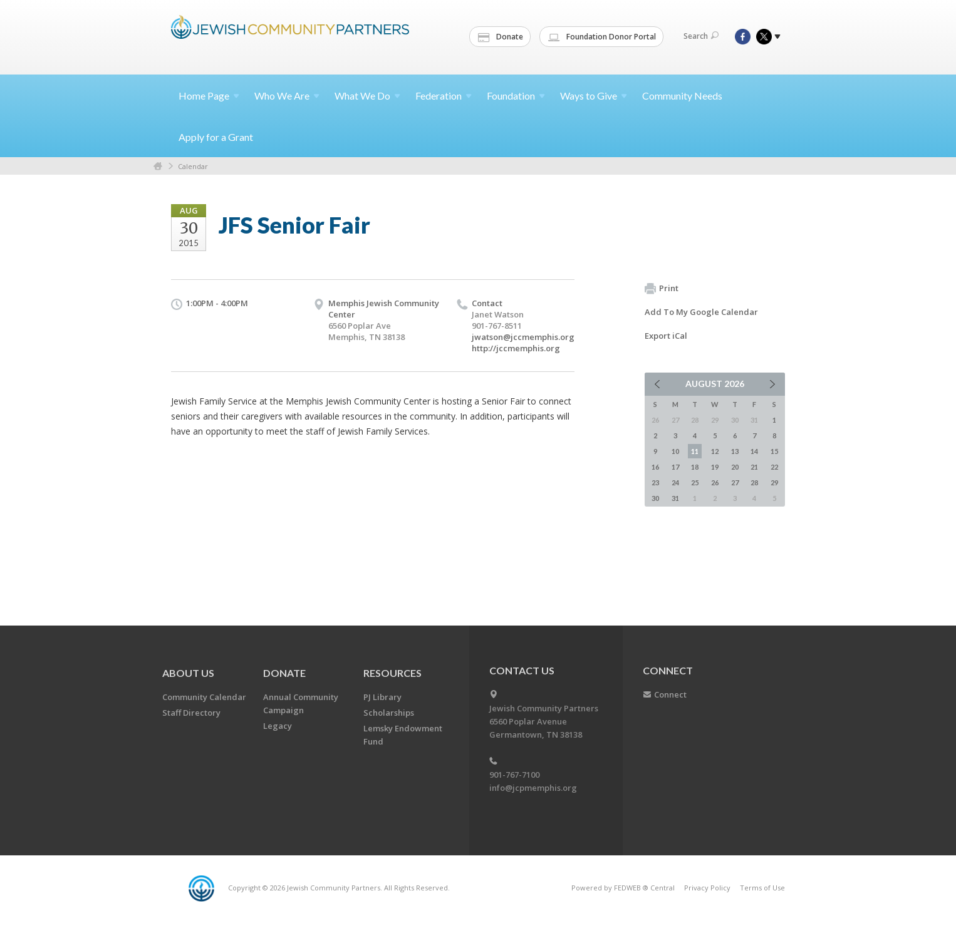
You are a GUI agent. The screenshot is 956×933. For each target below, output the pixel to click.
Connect (670, 694)
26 (715, 482)
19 (715, 467)
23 (655, 482)
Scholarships (388, 712)
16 (655, 467)
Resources (392, 673)
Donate (500, 37)
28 (754, 482)
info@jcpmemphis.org (533, 787)
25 (695, 482)
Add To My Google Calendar (701, 311)
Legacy (277, 725)
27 (735, 482)
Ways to (593, 95)
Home (209, 95)
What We (367, 95)
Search (701, 36)
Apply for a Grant (216, 137)
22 (774, 467)
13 (735, 451)
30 (655, 498)
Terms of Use (762, 887)
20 (735, 467)
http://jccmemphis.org (516, 348)
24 (675, 482)
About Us (188, 673)
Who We (287, 95)
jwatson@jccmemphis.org (523, 337)
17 (675, 467)
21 (754, 467)
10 (675, 451)
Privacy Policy (707, 887)
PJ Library (382, 697)
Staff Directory (191, 712)
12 (715, 451)
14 (754, 451)
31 (675, 498)
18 (695, 467)
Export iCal (666, 335)
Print (661, 288)
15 (774, 451)
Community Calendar (204, 697)
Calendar (193, 166)
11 (695, 451)
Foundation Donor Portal (602, 37)
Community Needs (682, 95)
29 (774, 482)
